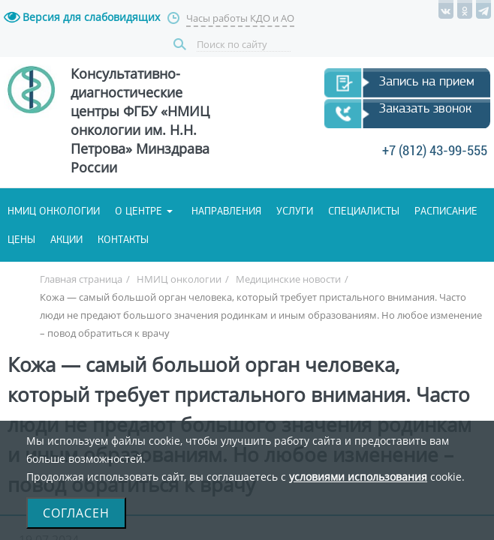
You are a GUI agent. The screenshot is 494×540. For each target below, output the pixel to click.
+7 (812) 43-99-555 (245, 174)
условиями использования (358, 477)
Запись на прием (103, 101)
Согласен (76, 513)
